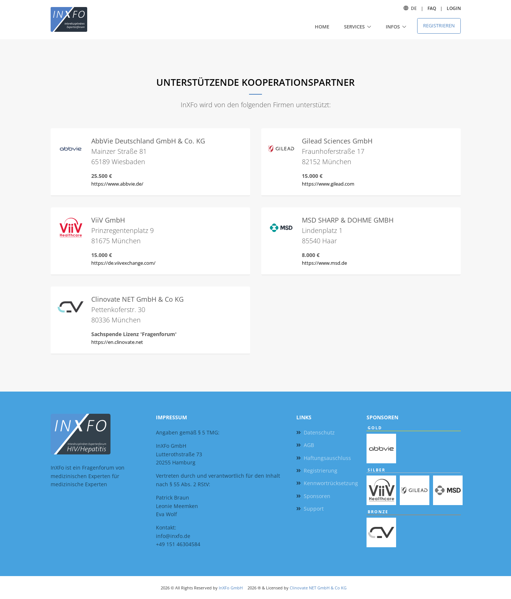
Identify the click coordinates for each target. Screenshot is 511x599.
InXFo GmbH (231, 587)
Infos (393, 26)
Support (314, 508)
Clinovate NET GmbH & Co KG (318, 587)
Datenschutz (319, 432)
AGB (309, 445)
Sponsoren (317, 496)
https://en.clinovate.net (117, 342)
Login (454, 8)
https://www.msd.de (324, 263)
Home (322, 26)
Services (354, 26)
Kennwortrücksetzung (331, 483)
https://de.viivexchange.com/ (123, 263)
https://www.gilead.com (328, 183)
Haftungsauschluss (327, 457)
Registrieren (439, 25)
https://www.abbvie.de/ (117, 183)
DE (414, 8)
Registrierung (320, 470)
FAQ (431, 8)
